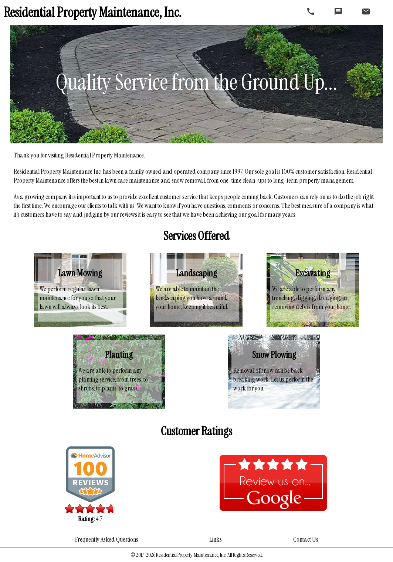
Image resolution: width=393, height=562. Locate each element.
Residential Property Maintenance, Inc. (93, 12)
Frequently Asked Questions (106, 539)
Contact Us (305, 539)
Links (215, 539)
